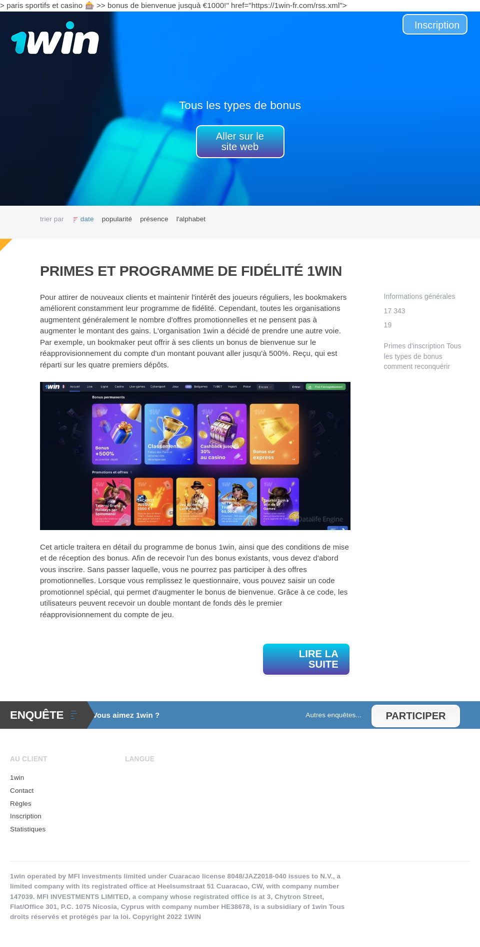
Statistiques (28, 829)
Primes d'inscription (414, 346)
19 (388, 325)
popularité (117, 219)
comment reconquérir (417, 366)
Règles (21, 803)
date (87, 219)
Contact (22, 790)
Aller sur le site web (240, 141)
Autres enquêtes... (334, 715)
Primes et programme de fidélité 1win (191, 271)
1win (17, 777)
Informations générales (420, 296)
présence (154, 219)
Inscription (437, 25)
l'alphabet (191, 219)
